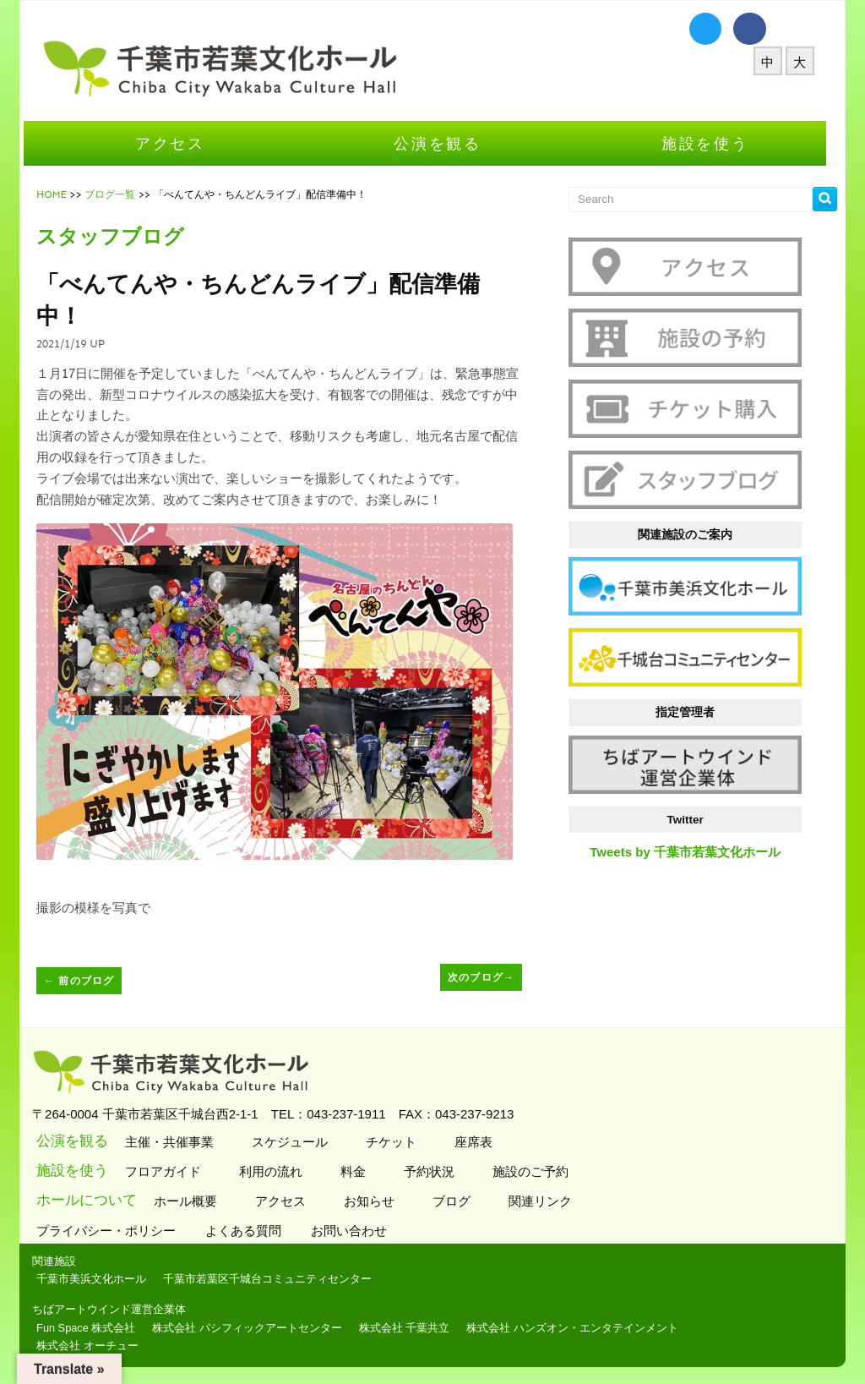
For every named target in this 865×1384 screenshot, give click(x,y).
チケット (396, 1142)
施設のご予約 (536, 1171)
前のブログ (87, 981)
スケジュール (295, 1142)
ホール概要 (191, 1201)
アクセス (178, 143)
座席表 (479, 1142)
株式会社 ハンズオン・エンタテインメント (580, 1327)
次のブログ (488, 977)
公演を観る (445, 143)
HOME (59, 194)
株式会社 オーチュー (95, 1345)
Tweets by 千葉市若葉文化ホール (692, 852)
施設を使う (713, 143)
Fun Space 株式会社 (93, 1327)
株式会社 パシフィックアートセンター (255, 1327)
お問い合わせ (358, 1230)
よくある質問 (253, 1230)
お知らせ (374, 1201)
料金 (358, 1171)
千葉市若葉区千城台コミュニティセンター (275, 1278)
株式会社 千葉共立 (412, 1327)
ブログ (457, 1201)
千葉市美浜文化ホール (99, 1278)
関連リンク (545, 1201)
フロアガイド (168, 1171)
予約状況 (434, 1171)
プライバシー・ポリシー (116, 1230)
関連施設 (62, 1261)
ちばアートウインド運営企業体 (116, 1309)
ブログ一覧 (117, 194)
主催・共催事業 (174, 1142)
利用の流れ (276, 1171)
